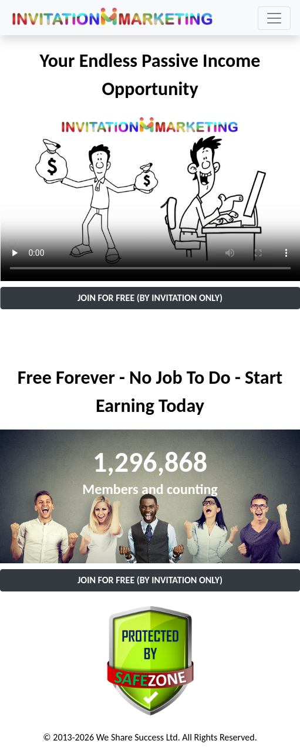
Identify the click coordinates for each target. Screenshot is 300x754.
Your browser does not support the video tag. (150, 197)
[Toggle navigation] (274, 18)
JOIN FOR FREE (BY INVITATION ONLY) (150, 297)
